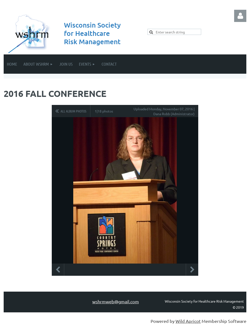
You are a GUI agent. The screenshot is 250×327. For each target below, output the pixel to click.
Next (192, 270)
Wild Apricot (188, 321)
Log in (240, 16)
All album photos (73, 111)
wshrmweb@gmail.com (115, 301)
